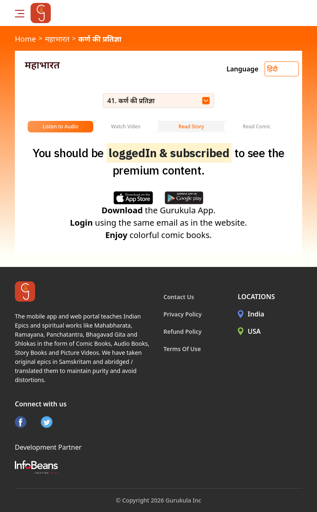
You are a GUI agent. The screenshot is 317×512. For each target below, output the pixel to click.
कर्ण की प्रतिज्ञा (99, 39)
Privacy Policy (182, 314)
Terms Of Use (182, 349)
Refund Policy (182, 331)
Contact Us (178, 297)
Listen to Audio (60, 126)
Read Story (191, 126)
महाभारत (57, 39)
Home (25, 39)
